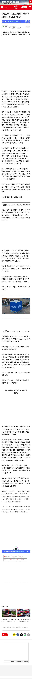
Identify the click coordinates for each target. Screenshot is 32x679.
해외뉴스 (7, 557)
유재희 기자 (12, 26)
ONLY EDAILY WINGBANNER (16, 7)
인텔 (21, 557)
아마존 (12, 560)
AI (18, 560)
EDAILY (2, 7)
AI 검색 (24, 7)
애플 (6, 560)
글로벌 (15, 557)
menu (30, 7)
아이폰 (23, 560)
